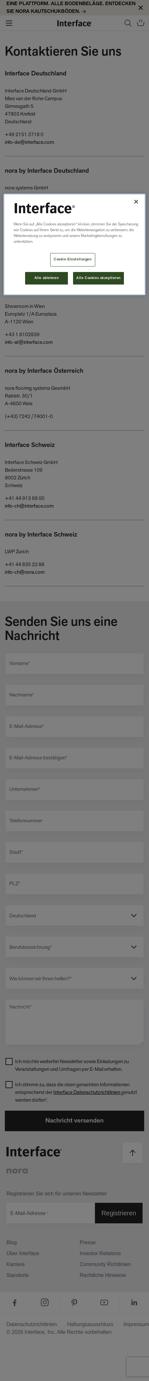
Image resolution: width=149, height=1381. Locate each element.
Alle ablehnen (46, 278)
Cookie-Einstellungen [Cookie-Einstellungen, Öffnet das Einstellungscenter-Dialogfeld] (72, 259)
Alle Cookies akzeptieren (98, 278)
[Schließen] (136, 202)
